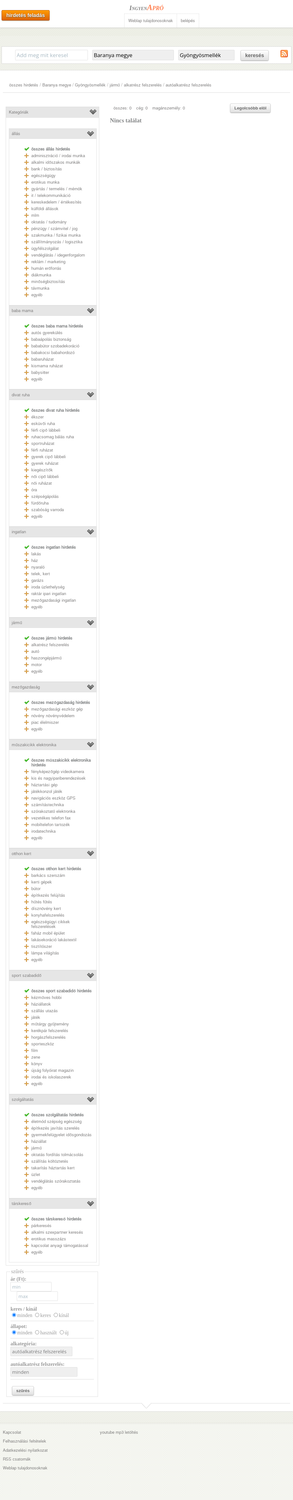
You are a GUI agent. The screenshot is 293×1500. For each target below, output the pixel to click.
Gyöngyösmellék (90, 85)
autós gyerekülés (47, 332)
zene (35, 1057)
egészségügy (43, 175)
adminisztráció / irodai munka (58, 155)
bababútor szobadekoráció (55, 346)
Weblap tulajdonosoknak (150, 20)
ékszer (37, 417)
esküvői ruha (43, 423)
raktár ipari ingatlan (48, 593)
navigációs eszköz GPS (53, 798)
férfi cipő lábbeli (45, 430)
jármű (115, 85)
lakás (36, 554)
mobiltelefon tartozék (50, 824)
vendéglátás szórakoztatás (56, 1181)
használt (48, 1332)
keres (45, 1315)
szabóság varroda (47, 509)
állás (16, 133)
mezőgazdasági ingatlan (53, 600)
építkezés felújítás (48, 895)
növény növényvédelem (53, 715)
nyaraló (38, 567)
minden (24, 1315)
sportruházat (42, 443)
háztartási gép (44, 784)
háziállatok (41, 1004)
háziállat (38, 1141)
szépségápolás (45, 496)
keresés (254, 55)
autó (35, 651)
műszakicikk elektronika (34, 744)
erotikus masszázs (48, 1239)
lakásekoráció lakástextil (53, 939)
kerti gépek (41, 882)
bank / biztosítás (46, 169)
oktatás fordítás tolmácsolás (57, 1154)
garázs (37, 580)
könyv (36, 1063)
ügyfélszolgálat (45, 248)
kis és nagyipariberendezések (58, 778)
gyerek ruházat (44, 463)
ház (34, 560)
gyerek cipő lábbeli (48, 456)
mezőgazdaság (26, 687)
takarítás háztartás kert (53, 1168)
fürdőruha (39, 503)
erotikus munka (45, 182)
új (67, 1332)
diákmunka (41, 275)
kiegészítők (41, 470)
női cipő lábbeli (45, 476)
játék (35, 1017)
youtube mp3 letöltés (119, 1432)
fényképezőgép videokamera (57, 771)
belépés (188, 20)
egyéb (36, 294)
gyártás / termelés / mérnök (56, 188)
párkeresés (41, 1225)
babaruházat (42, 359)
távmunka (40, 288)
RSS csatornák (17, 1459)
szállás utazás (44, 1010)
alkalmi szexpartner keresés (57, 1232)
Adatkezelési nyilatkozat (25, 1450)
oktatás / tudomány (49, 222)
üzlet (35, 1174)
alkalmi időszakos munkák (55, 162)
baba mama (22, 310)
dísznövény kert (46, 908)
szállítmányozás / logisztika (56, 241)
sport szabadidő (26, 975)
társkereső (21, 1203)
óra (34, 489)
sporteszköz (42, 1044)
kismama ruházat (47, 365)
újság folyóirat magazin (52, 1070)
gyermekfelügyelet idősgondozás (61, 1134)
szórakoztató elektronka (53, 811)
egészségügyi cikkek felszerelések (50, 924)
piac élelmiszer (45, 722)
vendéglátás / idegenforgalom (58, 255)
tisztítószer (41, 946)
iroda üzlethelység (47, 587)
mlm (35, 215)
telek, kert (40, 573)
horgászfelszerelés (48, 1037)
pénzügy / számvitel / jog (54, 228)
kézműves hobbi (46, 997)
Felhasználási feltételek (24, 1441)
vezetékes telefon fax (51, 818)
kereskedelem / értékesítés (56, 202)
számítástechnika (47, 804)
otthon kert (21, 853)
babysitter (40, 372)
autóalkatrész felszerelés (188, 85)
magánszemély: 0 (168, 108)
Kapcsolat (12, 1432)
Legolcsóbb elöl (250, 108)
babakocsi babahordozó (53, 352)
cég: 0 (142, 108)
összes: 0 (122, 108)
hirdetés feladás (25, 15)
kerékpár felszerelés (49, 1030)
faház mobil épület (48, 933)
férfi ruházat (42, 450)
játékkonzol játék (46, 791)
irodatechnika (43, 831)
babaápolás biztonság (51, 339)
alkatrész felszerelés (143, 85)
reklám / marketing (48, 261)
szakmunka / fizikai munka (56, 235)
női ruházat (41, 483)
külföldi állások (44, 208)
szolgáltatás (23, 1099)
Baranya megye (56, 85)
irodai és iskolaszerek (51, 1077)
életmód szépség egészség (56, 1121)
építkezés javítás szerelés (55, 1128)
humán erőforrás (46, 268)
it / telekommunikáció (50, 195)
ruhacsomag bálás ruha (52, 436)
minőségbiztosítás (48, 281)
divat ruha (21, 395)
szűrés (22, 1390)
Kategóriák (18, 112)
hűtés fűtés (41, 902)
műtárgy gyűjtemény (50, 1024)
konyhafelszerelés (47, 915)
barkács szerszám (48, 875)
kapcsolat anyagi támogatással (59, 1245)
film (34, 1050)
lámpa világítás (45, 953)
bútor (35, 888)
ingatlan (19, 531)
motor (36, 664)
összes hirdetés (23, 85)
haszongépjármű (46, 658)
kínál (64, 1315)
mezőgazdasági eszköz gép (56, 709)
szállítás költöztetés (49, 1161)
